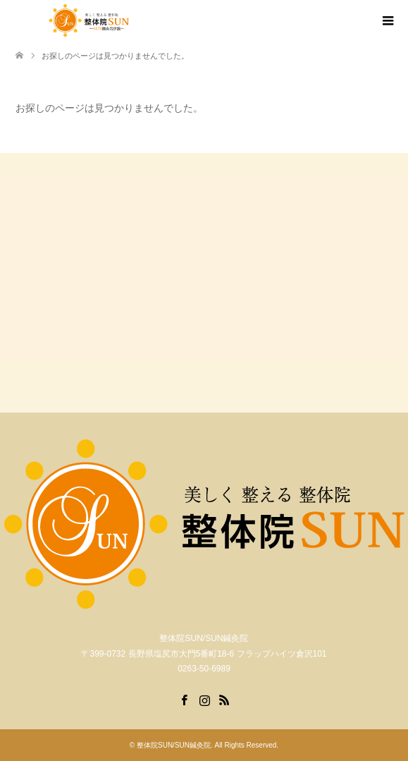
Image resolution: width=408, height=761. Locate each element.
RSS (224, 699)
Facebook (184, 699)
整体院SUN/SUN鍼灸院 (174, 745)
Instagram (204, 699)
